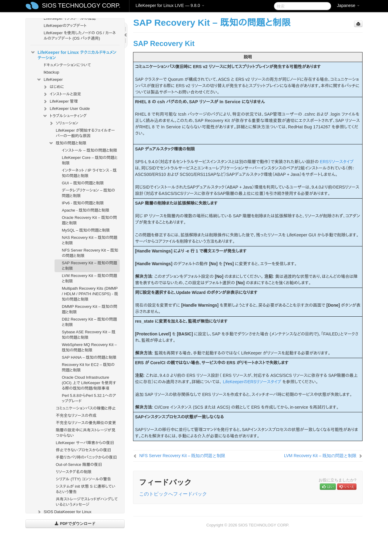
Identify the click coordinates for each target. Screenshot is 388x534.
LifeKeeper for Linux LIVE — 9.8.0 (169, 5)
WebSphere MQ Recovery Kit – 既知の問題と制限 (89, 347)
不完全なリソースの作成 (76, 415)
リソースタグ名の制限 (74, 472)
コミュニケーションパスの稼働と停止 (86, 408)
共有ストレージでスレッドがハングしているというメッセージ (87, 502)
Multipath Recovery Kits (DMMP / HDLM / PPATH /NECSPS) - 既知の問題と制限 (90, 294)
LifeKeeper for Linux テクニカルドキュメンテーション (73, 54)
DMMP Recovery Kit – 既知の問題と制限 (89, 309)
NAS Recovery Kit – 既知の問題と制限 (89, 240)
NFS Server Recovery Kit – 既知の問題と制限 (90, 253)
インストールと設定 (61, 94)
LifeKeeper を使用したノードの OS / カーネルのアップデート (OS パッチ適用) (80, 36)
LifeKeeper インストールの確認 (70, 18)
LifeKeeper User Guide (66, 108)
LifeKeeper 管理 (60, 101)
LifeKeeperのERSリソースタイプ (252, 381)
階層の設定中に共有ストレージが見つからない (85, 433)
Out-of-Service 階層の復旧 (79, 464)
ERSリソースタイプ (336, 161)
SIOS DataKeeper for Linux (64, 512)
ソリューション (63, 123)
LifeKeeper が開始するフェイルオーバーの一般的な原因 (85, 133)
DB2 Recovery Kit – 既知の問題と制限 (89, 322)
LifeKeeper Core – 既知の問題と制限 (90, 160)
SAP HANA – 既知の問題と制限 (89, 357)
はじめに (53, 87)
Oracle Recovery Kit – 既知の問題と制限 (89, 220)
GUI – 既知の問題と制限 (83, 183)
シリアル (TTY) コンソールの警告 (83, 479)
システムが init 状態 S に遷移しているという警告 (85, 489)
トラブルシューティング (64, 116)
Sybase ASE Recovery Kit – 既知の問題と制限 (88, 335)
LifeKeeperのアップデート (65, 25)
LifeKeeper (49, 79)
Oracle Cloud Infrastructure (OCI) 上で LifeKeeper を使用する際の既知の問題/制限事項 (89, 383)
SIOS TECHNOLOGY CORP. (81, 5)
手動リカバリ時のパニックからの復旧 (86, 457)
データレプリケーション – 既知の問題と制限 (88, 193)
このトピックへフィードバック (173, 493)
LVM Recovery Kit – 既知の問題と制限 (89, 278)
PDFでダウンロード (75, 523)
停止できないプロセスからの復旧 (83, 450)
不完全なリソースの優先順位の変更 (86, 422)
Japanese (348, 5)
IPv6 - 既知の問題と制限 (83, 203)
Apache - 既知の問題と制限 (85, 210)
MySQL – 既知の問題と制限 (86, 230)
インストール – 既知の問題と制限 (89, 150)
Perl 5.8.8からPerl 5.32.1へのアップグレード (89, 398)
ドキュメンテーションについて (67, 65)
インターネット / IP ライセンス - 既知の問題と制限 (89, 173)
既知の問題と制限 (67, 143)
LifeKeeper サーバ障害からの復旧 (85, 442)
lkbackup (51, 72)
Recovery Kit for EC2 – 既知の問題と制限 (88, 367)
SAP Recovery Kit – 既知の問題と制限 (89, 266)
